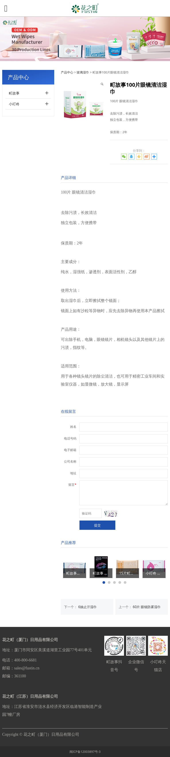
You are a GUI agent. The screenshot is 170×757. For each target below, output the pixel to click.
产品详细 (68, 177)
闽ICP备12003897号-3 (85, 751)
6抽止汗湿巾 (87, 607)
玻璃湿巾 (83, 72)
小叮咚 (14, 104)
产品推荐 (68, 542)
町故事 (14, 93)
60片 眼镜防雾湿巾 (147, 607)
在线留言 (68, 411)
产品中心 (67, 72)
